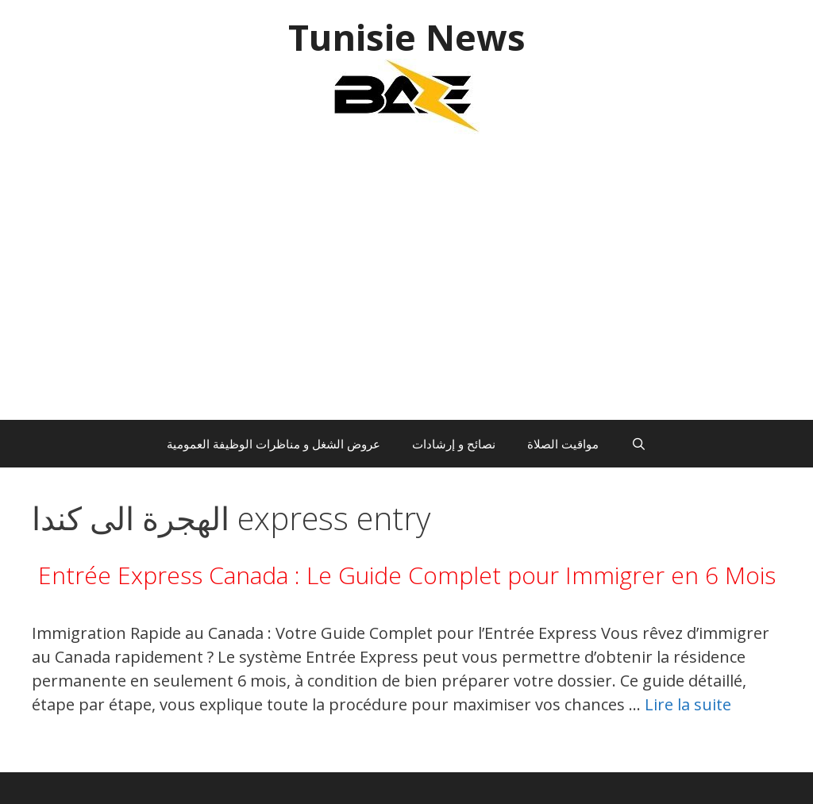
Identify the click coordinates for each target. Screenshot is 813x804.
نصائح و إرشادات (453, 444)
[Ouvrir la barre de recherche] (638, 443)
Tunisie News (407, 37)
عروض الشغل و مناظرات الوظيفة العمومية (273, 444)
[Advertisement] (406, 285)
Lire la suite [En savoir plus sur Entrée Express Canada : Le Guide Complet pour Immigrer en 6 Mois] (688, 704)
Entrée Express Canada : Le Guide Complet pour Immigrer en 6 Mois (407, 575)
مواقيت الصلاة (563, 444)
